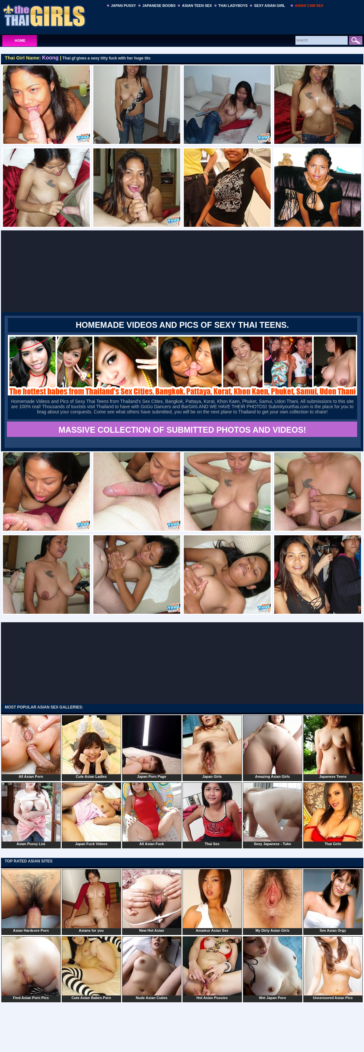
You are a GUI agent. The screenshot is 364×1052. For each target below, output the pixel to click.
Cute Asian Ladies (91, 746)
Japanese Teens (333, 746)
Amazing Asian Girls (272, 746)
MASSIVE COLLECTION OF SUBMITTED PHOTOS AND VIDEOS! (182, 429)
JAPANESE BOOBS (159, 6)
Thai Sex (212, 814)
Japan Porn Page (152, 746)
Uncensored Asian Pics (333, 968)
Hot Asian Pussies (212, 968)
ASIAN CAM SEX (309, 6)
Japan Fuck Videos (91, 814)
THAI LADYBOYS (233, 6)
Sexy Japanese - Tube (272, 814)
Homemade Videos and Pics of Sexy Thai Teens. (182, 324)
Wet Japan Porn (272, 968)
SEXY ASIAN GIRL (269, 6)
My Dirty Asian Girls (272, 900)
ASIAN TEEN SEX (197, 6)
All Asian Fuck (152, 814)
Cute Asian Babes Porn (91, 968)
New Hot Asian (152, 900)
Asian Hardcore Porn (31, 900)
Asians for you (91, 900)
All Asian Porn (31, 746)
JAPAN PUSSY (123, 6)
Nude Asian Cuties (152, 968)
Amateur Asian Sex (212, 900)
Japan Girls (212, 746)
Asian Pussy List (31, 814)
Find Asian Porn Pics (31, 968)
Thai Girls (333, 814)
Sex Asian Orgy (333, 900)
